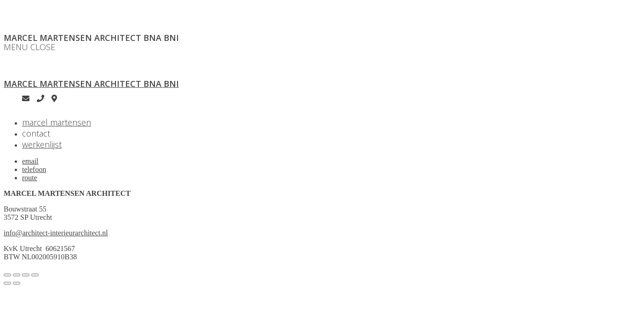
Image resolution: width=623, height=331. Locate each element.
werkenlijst (42, 144)
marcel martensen (56, 122)
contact (36, 133)
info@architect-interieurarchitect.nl (56, 233)
